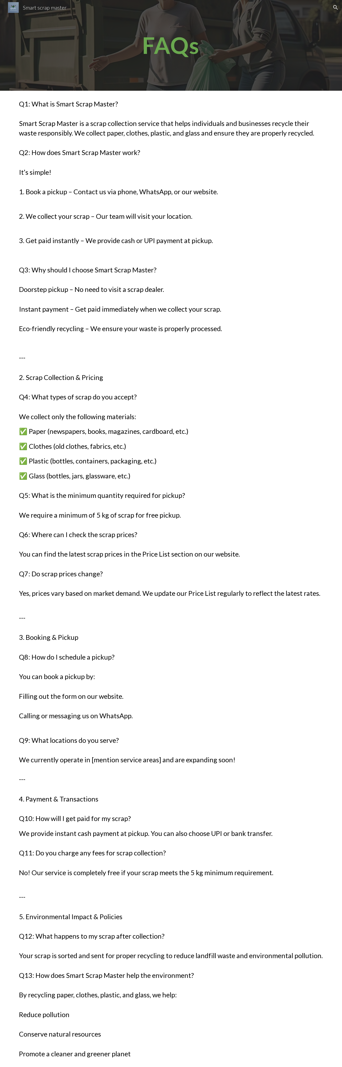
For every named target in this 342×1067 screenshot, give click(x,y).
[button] (335, 7)
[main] (171, 45)
